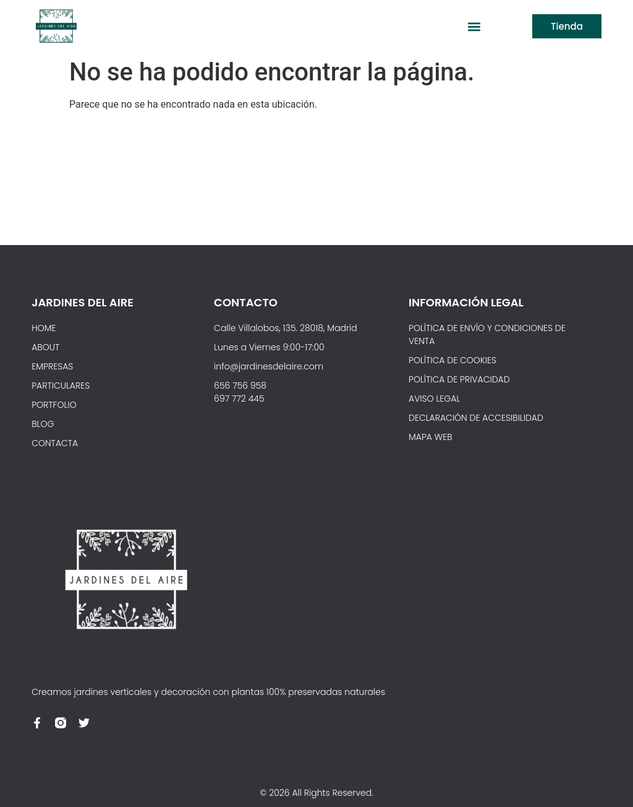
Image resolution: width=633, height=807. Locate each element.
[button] (474, 26)
